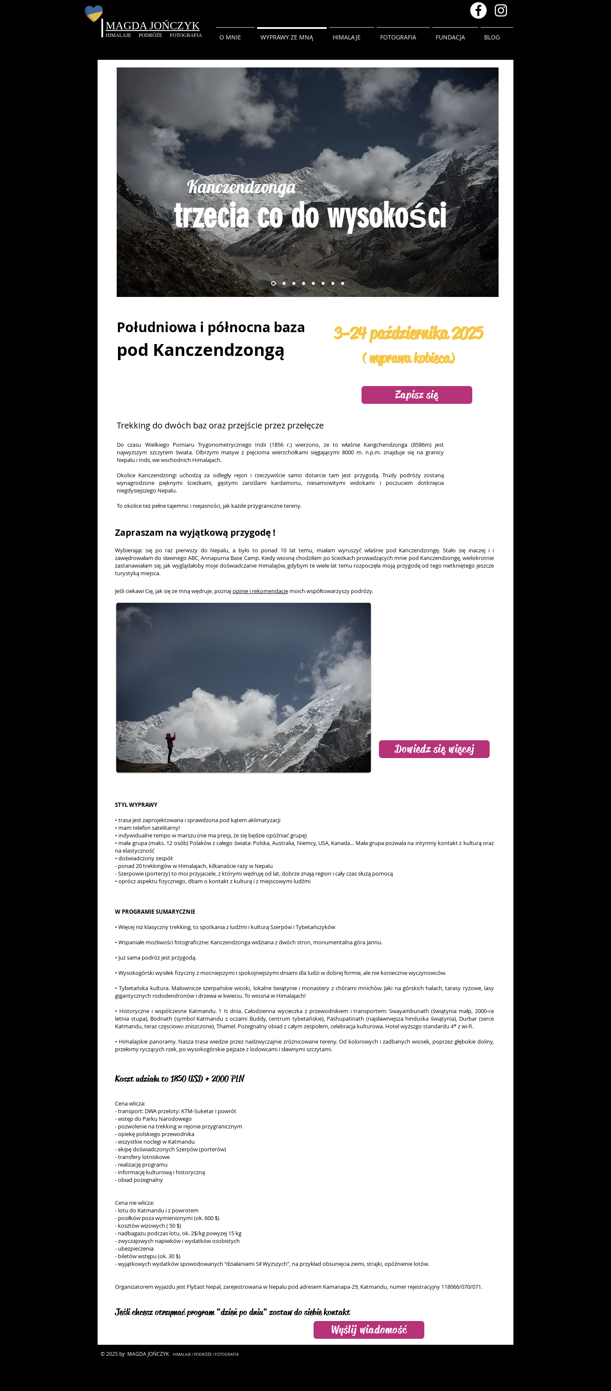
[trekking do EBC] (273, 283)
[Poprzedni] (128, 182)
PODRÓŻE (154, 35)
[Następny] (486, 182)
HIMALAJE (122, 35)
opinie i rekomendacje (260, 591)
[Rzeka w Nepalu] (293, 283)
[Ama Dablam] (342, 283)
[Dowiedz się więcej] (434, 749)
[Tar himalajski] (303, 283)
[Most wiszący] (313, 283)
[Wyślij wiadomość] (369, 1330)
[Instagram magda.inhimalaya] (501, 10)
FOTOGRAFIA (186, 35)
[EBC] (323, 283)
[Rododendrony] (284, 283)
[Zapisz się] (417, 395)
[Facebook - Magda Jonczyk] (478, 10)
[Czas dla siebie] (332, 283)
